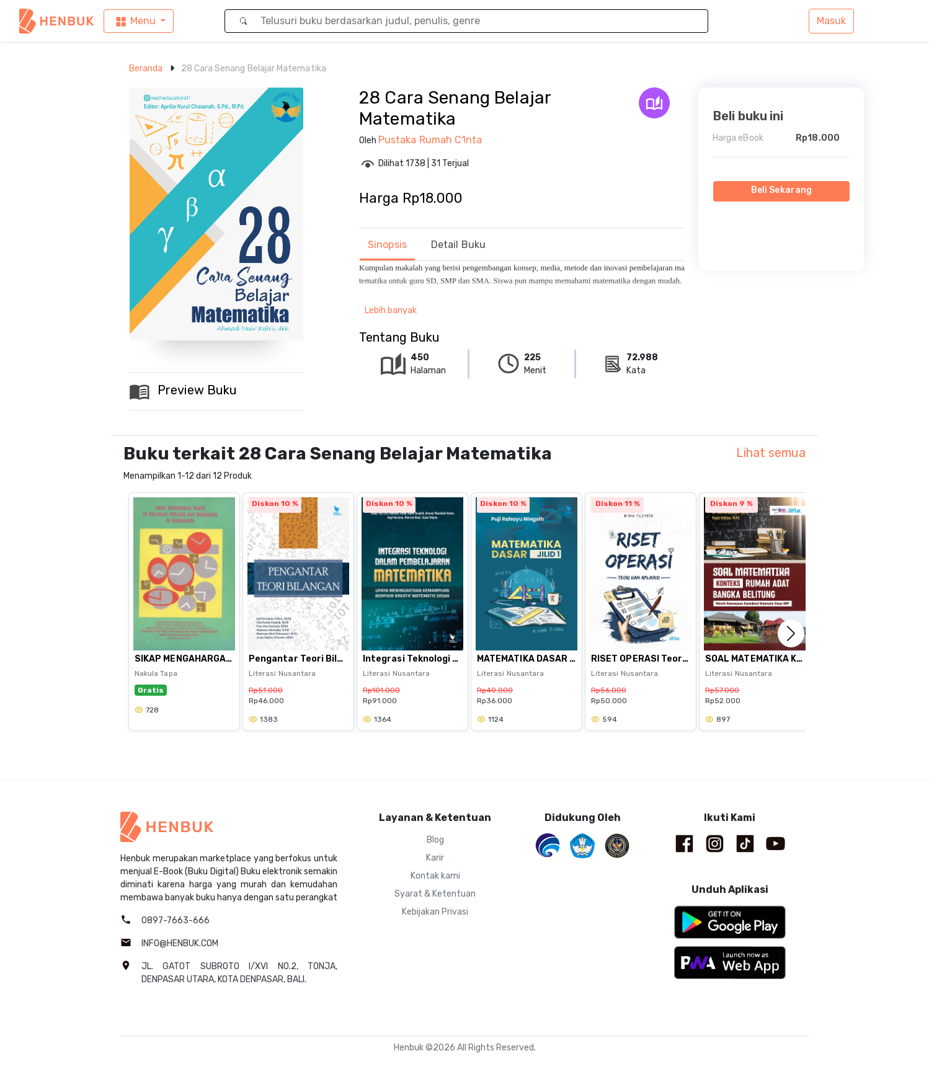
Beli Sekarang (781, 190)
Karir (435, 858)
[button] (791, 633)
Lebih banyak (391, 310)
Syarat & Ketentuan (435, 894)
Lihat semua (771, 452)
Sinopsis (387, 245)
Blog (435, 840)
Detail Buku (458, 245)
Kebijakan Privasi (435, 912)
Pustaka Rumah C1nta (430, 140)
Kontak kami (435, 876)
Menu (135, 21)
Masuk (831, 21)
